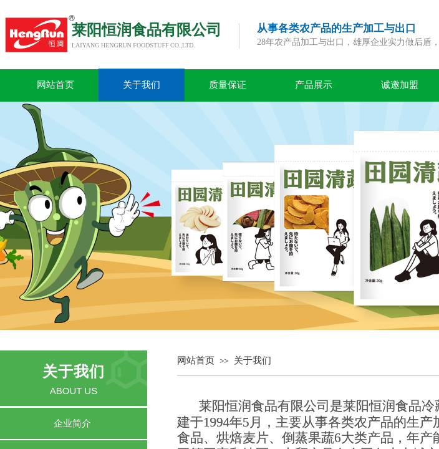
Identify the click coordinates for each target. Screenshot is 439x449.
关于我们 (141, 85)
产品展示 (313, 85)
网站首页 (55, 85)
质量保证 (227, 85)
